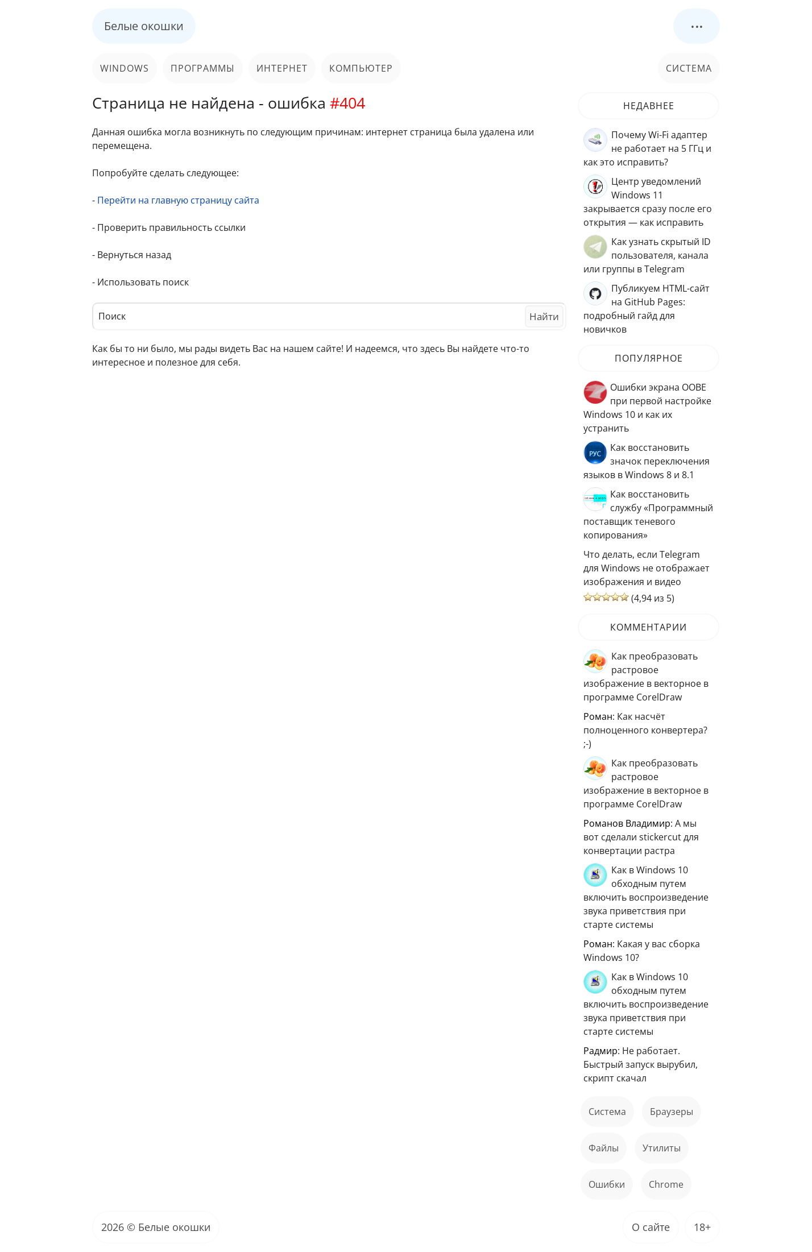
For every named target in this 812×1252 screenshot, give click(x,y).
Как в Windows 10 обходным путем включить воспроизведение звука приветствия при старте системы (646, 897)
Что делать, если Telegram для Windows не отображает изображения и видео (646, 568)
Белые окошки (144, 26)
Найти (544, 316)
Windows (124, 68)
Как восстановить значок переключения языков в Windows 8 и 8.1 (646, 461)
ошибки (607, 1184)
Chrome (666, 1184)
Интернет (282, 68)
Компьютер (361, 68)
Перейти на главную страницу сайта (178, 200)
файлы (604, 1148)
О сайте (651, 1227)
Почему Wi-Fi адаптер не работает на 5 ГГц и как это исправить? (647, 148)
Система (689, 68)
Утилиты (662, 1148)
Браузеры (671, 1111)
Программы (203, 68)
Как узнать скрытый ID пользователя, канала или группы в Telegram (647, 255)
